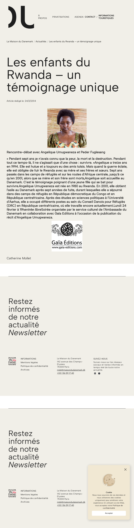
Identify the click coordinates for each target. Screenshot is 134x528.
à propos (42, 16)
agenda (79, 17)
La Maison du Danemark (20, 41)
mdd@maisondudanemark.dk (71, 370)
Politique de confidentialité (113, 506)
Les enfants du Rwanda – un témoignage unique (75, 41)
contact (90, 17)
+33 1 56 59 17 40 (65, 373)
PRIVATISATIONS (60, 17)
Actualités (41, 41)
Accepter (109, 513)
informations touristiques (106, 16)
